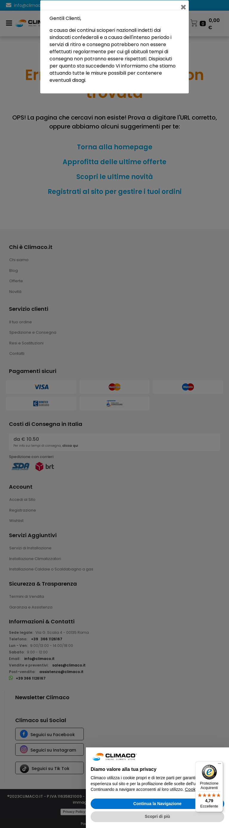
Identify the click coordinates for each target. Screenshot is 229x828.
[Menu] (219, 765)
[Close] (184, 5)
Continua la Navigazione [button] (157, 803)
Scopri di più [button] (157, 816)
